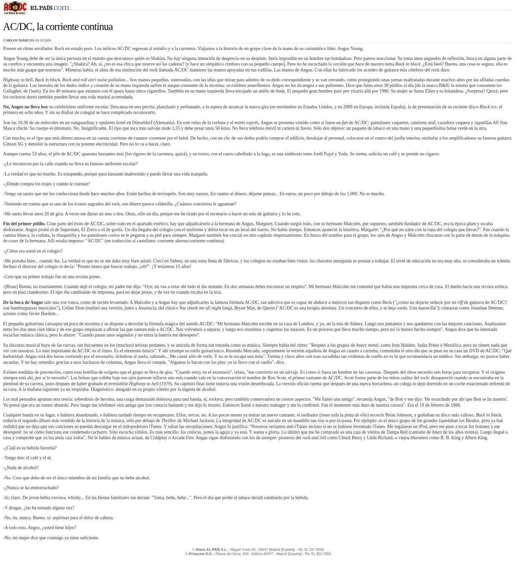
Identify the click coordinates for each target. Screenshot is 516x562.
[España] (288, 549)
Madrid (274, 549)
